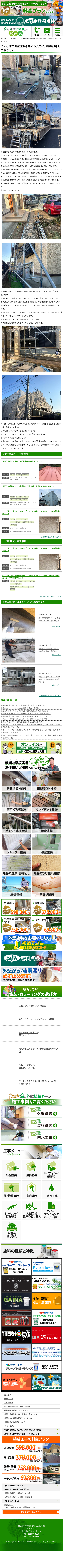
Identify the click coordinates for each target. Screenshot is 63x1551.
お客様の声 (8, 1403)
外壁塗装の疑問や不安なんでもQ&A (18, 1418)
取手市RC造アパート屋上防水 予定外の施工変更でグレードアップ (26, 716)
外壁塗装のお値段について (14, 1422)
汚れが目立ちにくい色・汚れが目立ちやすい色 (38, 1050)
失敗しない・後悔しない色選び (32, 1006)
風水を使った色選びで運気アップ (28, 1033)
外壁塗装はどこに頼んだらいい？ (17, 1493)
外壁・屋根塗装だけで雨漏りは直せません (20, 1414)
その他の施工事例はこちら (51, 537)
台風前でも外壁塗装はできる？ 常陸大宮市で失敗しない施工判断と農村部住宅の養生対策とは (31, 736)
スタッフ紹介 (9, 1426)
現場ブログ (13, 38)
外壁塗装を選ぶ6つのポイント (16, 1410)
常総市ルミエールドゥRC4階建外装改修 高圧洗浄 (21, 708)
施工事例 (7, 1395)
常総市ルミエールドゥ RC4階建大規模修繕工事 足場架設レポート (49, 679)
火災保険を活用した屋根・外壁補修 (18, 1497)
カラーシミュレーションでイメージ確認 (36, 1019)
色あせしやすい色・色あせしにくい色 (27, 1066)
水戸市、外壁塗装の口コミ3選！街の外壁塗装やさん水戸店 (24, 719)
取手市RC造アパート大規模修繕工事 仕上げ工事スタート (23, 722)
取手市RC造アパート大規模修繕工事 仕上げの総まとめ (49, 620)
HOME (3, 38)
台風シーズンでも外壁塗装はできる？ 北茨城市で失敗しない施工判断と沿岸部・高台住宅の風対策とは (30, 731)
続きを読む (56, 627)
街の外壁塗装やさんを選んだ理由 (17, 1406)
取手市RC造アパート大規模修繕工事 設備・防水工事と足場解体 (26, 714)
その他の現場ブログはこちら (50, 696)
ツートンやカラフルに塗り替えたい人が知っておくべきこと (38, 1082)
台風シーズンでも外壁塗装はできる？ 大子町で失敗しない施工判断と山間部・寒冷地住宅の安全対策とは (31, 726)
